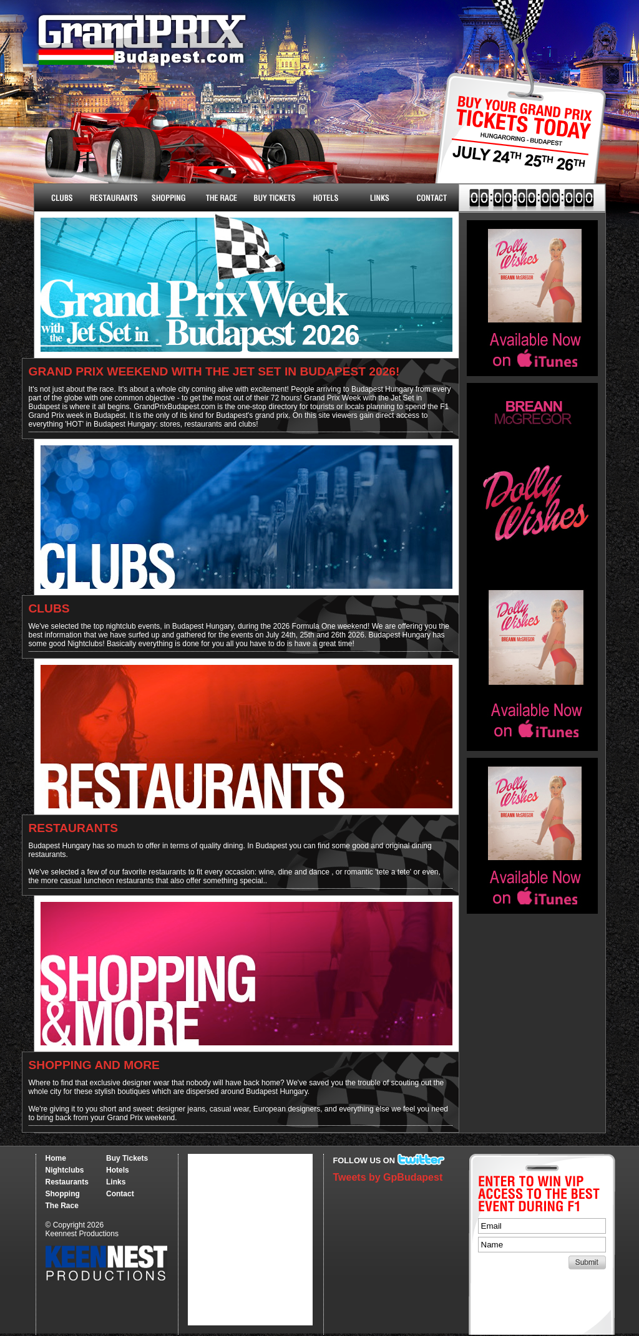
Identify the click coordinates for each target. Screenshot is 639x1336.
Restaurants (113, 197)
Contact (432, 197)
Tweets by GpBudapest (388, 1177)
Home (56, 1158)
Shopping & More (166, 197)
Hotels (326, 197)
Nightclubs (60, 197)
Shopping (63, 1193)
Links (379, 197)
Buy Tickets (515, 142)
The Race (219, 197)
